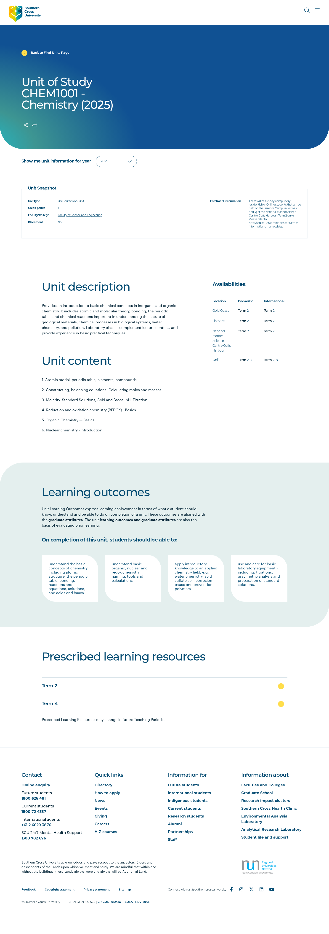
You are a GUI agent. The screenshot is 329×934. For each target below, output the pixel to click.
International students (189, 793)
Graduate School (257, 793)
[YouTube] (272, 889)
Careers (102, 824)
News (100, 801)
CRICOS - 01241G (109, 902)
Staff (172, 840)
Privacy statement (97, 889)
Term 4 (50, 704)
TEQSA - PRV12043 (136, 902)
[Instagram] (241, 889)
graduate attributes (65, 519)
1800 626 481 (33, 799)
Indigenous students (188, 801)
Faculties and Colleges (263, 785)
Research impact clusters (265, 801)
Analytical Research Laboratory (271, 830)
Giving (101, 816)
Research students (186, 816)
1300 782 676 (33, 838)
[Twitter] (252, 889)
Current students (184, 809)
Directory (103, 785)
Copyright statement (59, 889)
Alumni (175, 824)
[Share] (25, 125)
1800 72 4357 (33, 812)
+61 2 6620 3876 (36, 825)
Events (101, 809)
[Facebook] (231, 889)
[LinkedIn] (262, 889)
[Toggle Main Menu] (317, 10)
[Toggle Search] (307, 10)
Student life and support (264, 837)
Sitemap (125, 889)
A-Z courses (106, 832)
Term (242, 311)
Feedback (28, 889)
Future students (183, 785)
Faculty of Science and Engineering (80, 215)
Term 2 (49, 686)
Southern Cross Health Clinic (269, 809)
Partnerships (180, 832)
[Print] (34, 125)
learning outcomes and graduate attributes (138, 519)
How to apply (107, 793)
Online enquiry (35, 785)
